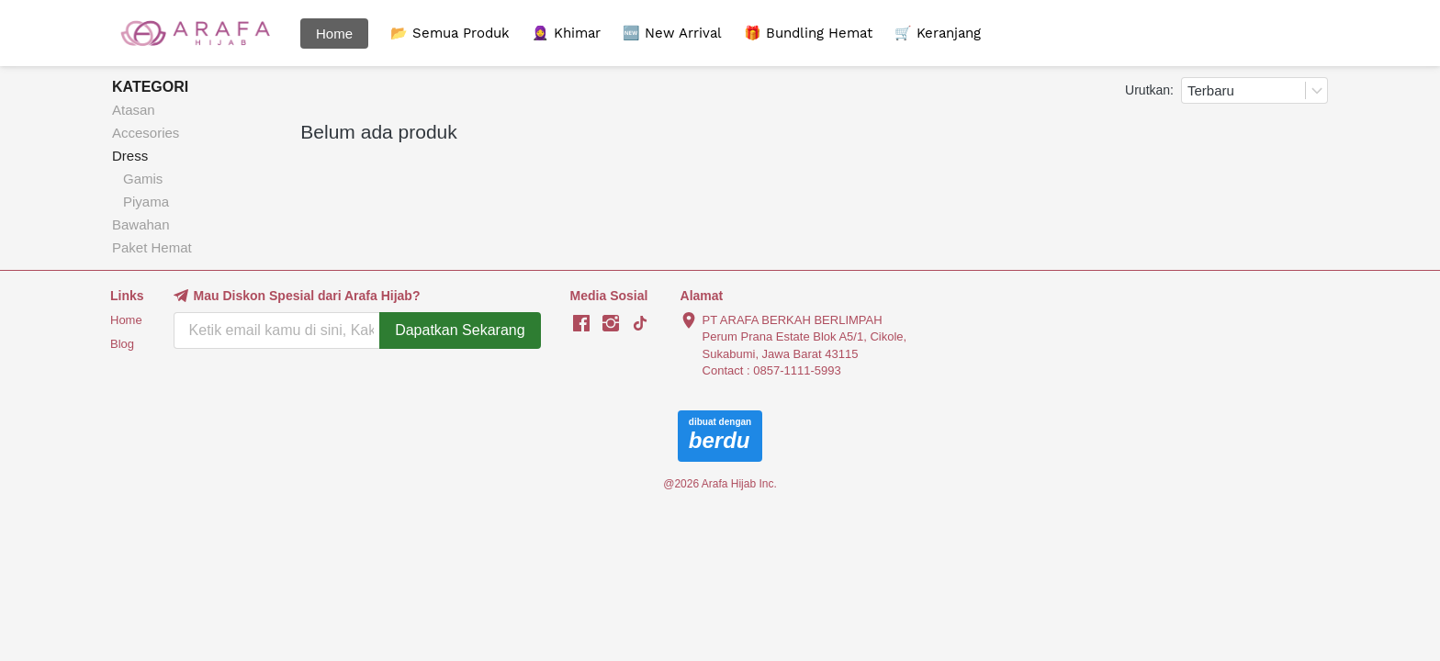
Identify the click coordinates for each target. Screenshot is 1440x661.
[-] (581, 324)
